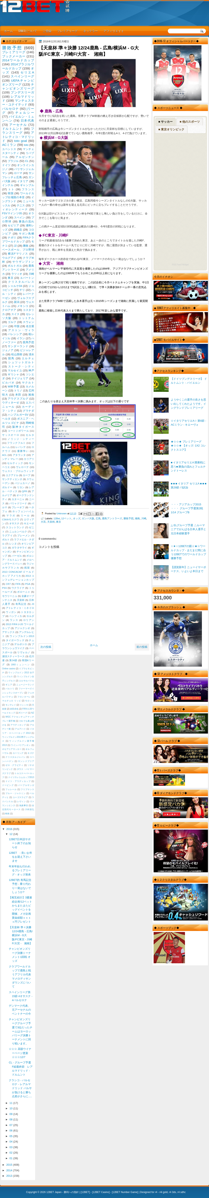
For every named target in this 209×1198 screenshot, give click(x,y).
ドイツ (6, 165)
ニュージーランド (25, 684)
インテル (7, 185)
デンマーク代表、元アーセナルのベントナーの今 (20, 1009)
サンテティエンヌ (12, 479)
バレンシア (15, 334)
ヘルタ (6, 418)
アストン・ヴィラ (21, 330)
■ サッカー (165, 121)
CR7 (8, 584)
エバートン (27, 277)
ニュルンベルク (18, 531)
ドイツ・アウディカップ (18, 781)
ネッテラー (90, 31)
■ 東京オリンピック (171, 129)
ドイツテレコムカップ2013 (21, 777)
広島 (98, 518)
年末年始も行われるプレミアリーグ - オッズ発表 (20, 870)
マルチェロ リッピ (11, 701)
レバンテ (20, 447)
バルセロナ (10, 108)
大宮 (43, 521)
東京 (58, 521)
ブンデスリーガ (22, 92)
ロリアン (28, 620)
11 (11, 1103)
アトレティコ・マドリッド (18, 136)
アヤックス (8, 632)
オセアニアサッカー (12, 749)
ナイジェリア (19, 378)
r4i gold (163, 1192)
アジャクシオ (23, 628)
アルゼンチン (24, 157)
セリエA (27, 72)
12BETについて (27, 31)
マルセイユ (15, 370)
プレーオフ (18, 507)
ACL (4, 455)
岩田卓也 (14, 709)
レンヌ (13, 543)
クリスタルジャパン (15, 757)
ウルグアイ (9, 257)
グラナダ (28, 410)
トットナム (26, 318)
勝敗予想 (129, 518)
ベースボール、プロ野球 (18, 249)
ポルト (6, 539)
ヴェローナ (22, 467)
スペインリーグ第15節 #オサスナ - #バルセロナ (20, 996)
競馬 (11, 358)
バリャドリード (18, 503)
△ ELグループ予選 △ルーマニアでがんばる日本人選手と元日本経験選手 (188, 529)
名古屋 (30, 326)
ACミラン (9, 144)
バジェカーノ (23, 483)
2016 (9, 829)
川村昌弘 (29, 809)
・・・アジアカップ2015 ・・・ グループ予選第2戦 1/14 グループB (187, 508)
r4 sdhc (181, 1192)
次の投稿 (45, 646)
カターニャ (18, 499)
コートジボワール (18, 431)
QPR (24, 491)
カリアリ (29, 459)
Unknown (61, 513)
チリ (22, 289)
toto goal (20, 140)
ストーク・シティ (21, 366)
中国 (16, 326)
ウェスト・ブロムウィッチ (18, 471)
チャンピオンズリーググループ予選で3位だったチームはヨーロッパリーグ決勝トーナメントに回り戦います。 (20, 1031)
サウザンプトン (23, 261)
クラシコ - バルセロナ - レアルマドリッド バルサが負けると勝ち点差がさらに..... (20, 1088)
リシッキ (24, 705)
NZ (32, 713)
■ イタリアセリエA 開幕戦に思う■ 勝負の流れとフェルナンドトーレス (188, 466)
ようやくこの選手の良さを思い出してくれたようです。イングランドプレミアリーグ (188, 403)
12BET (85, 1192)
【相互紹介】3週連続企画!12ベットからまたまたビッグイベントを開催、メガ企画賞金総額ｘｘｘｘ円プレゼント (20, 909)
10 (11, 1108)
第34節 (13, 660)
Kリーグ (23, 713)
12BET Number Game (124, 1192)
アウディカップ (18, 725)
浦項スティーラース (13, 656)
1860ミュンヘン (20, 664)
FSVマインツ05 (12, 213)
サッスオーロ (10, 435)
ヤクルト (28, 382)
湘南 (137, 518)
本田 (18, 394)
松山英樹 (16, 354)
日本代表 (27, 120)
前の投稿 (141, 646)
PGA (27, 584)
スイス (15, 314)
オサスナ (14, 523)
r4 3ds (172, 1192)
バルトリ (9, 688)
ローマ (18, 173)
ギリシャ (13, 374)
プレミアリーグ (67, 31)
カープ (26, 475)
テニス (21, 205)
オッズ (76, 518)
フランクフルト (16, 443)
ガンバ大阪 (88, 518)
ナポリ (12, 237)
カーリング (18, 753)
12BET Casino (101, 1192)
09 (11, 1114)
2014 (9, 1170)
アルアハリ (20, 729)
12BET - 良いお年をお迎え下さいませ (20, 857)
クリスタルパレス (21, 281)
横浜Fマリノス (18, 253)
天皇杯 (51, 521)
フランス (28, 189)
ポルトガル (15, 265)
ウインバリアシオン (21, 745)
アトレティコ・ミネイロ (20, 608)
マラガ (10, 515)
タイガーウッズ (15, 640)
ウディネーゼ (10, 402)
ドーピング (8, 785)
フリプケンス (27, 789)
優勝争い (23, 451)
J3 (33, 604)
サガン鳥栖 (26, 233)
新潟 (16, 302)
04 (11, 1141)
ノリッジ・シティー (21, 439)
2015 (9, 1164)
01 (11, 1158)
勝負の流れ (26, 221)
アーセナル (18, 124)
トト (11, 189)
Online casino (8, 668)
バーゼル (17, 556)
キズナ (31, 753)
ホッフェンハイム (23, 511)
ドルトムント (12, 128)
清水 (31, 354)
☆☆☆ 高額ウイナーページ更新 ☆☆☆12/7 (20, 1053)
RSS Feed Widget (180, 265)
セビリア (13, 225)
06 (11, 1130)
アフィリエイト (113, 31)
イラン (21, 338)
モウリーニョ (9, 596)
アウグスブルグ (18, 398)
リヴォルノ (23, 652)
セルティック (15, 463)
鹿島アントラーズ (112, 518)
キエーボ (29, 523)
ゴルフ (12, 322)
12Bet (57, 518)
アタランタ (19, 455)
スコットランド (15, 527)
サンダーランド (18, 346)
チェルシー (24, 112)
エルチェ (28, 358)
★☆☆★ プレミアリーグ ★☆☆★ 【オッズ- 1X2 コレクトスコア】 (188, 445)
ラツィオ (16, 273)
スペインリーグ (22, 76)
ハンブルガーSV (18, 414)
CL (26, 161)
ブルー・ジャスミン (15, 793)
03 (11, 1147)
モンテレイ (10, 705)
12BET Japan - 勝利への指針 (62, 1192)
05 (11, 1136)
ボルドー (7, 487)
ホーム (8, 31)
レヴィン (21, 801)
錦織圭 (18, 229)
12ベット (66, 518)
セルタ (30, 435)
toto (26, 144)
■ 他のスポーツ (190, 121)
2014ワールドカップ (18, 60)
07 (11, 1125)
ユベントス (9, 149)
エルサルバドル (26, 681)
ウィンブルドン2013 (22, 636)
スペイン (19, 217)
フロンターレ (24, 697)
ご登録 (47, 31)
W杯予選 (13, 386)
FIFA (17, 584)
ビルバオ (8, 382)
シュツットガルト (21, 362)
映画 (7, 813)
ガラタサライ (19, 547)
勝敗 (25, 245)
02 (11, 1152)
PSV (4, 588)
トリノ (18, 390)
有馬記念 (21, 604)
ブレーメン (23, 535)
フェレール (11, 789)
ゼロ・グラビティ (14, 765)
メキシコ (22, 306)
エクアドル (12, 475)
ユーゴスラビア (20, 797)
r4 (156, 1192)
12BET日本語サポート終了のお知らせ (20, 843)
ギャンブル (27, 185)
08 (11, 1119)
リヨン (21, 487)
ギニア (8, 684)
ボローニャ (23, 592)
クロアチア (9, 309)
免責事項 (23, 805)
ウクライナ (17, 588)
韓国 (10, 193)
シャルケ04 (15, 286)
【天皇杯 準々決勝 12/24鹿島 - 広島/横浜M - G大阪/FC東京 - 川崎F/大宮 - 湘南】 (21, 935)
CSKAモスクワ (10, 519)
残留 (27, 567)
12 (11, 834)
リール (25, 515)
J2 (15, 245)
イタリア (22, 181)
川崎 (143, 518)
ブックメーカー (13, 56)
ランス (14, 620)
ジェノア (7, 350)
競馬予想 (28, 342)
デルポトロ (20, 644)
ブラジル (13, 161)
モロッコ (29, 701)
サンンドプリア (26, 761)
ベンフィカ (15, 616)
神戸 (31, 370)
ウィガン (11, 612)
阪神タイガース (23, 426)
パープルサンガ (26, 785)
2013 (9, 1175)
